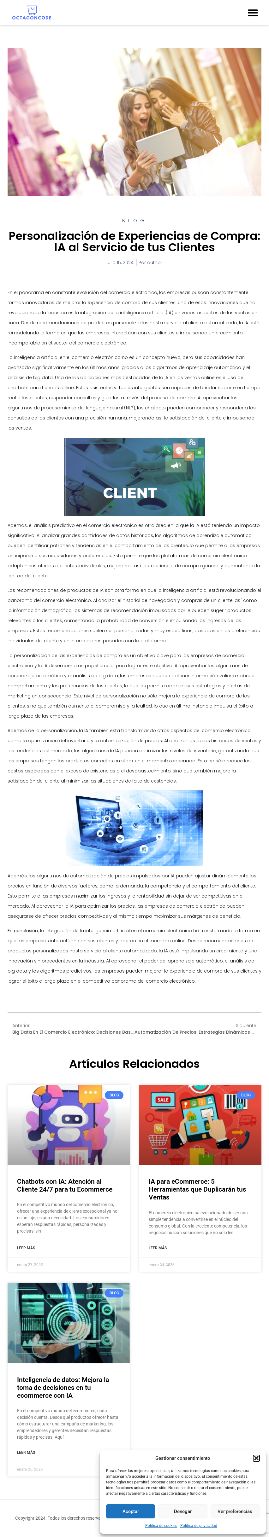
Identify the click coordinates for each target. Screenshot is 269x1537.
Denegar (183, 1511)
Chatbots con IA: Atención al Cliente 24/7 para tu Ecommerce (64, 1185)
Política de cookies (161, 1525)
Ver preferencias (235, 1511)
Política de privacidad (198, 1525)
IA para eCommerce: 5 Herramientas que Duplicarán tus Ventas (197, 1189)
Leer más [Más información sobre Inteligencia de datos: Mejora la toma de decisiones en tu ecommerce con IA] (26, 1452)
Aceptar (131, 1511)
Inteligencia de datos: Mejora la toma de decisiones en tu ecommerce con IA (63, 1387)
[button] (256, 1458)
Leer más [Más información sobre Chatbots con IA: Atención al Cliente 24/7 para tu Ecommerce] (26, 1248)
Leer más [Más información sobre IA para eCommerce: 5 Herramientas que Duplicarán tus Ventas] (158, 1248)
